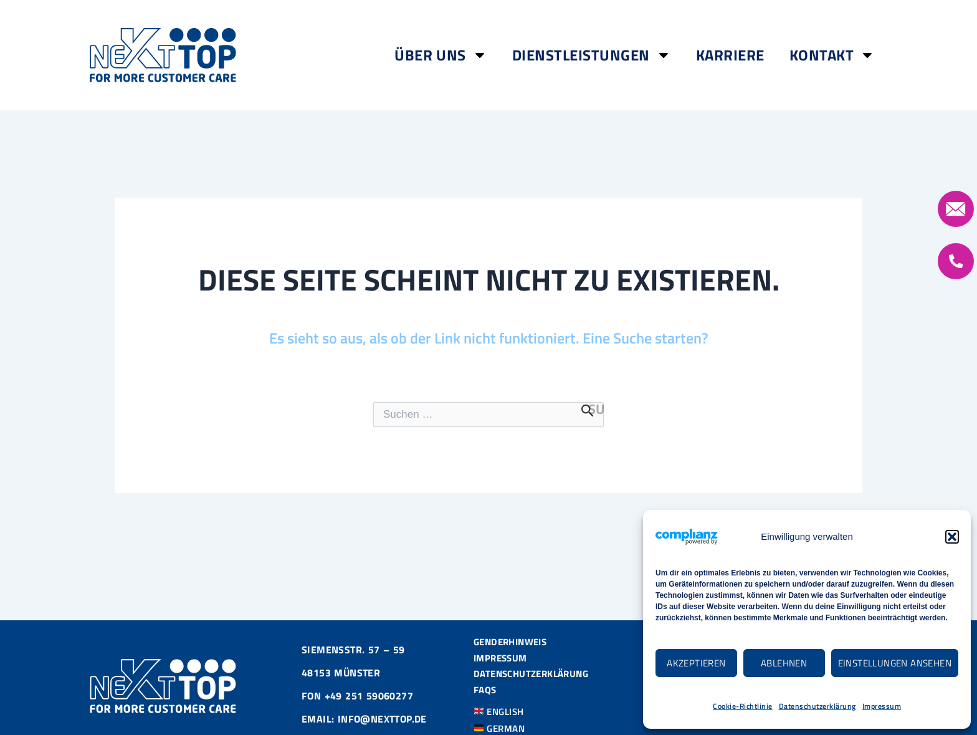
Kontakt (832, 55)
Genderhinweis (514, 640)
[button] (952, 537)
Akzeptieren (696, 663)
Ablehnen (784, 663)
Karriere (730, 55)
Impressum (882, 706)
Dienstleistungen (591, 55)
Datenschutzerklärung (817, 706)
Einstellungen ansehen (894, 663)
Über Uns (440, 55)
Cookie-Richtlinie (743, 706)
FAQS (486, 692)
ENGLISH (501, 714)
